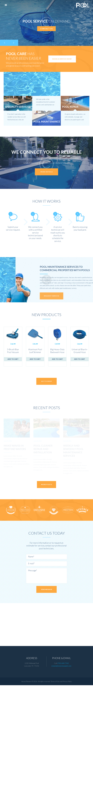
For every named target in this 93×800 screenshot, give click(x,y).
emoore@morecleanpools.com (61, 781)
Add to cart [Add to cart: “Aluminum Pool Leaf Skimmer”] (35, 359)
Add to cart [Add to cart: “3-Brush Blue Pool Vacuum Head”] (13, 359)
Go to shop (46, 381)
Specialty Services (17, 106)
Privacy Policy (67, 796)
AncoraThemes (26, 796)
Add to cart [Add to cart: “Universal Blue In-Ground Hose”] (79, 359)
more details (46, 172)
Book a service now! (62, 59)
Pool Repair (70, 106)
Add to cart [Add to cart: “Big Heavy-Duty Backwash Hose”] (57, 359)
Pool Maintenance (46, 121)
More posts (46, 599)
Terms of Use (55, 796)
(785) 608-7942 (63, 778)
